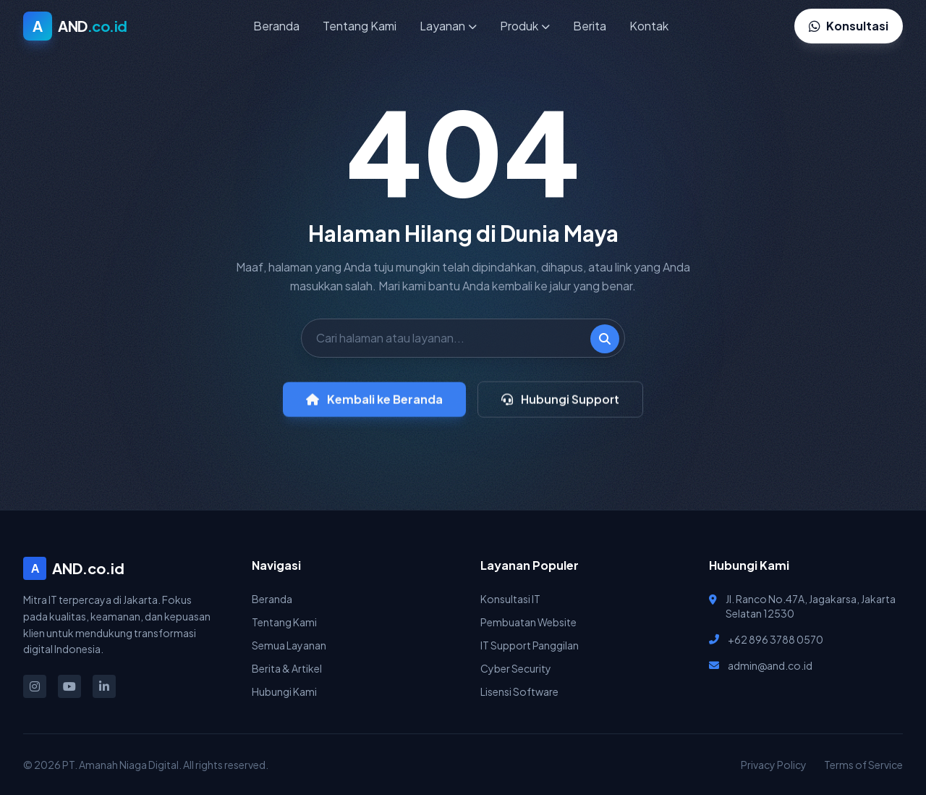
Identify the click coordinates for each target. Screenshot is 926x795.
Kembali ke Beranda (374, 405)
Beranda (276, 25)
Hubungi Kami (284, 691)
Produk (525, 25)
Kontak (648, 25)
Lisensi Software (519, 691)
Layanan (448, 25)
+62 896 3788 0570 (775, 639)
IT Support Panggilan (529, 645)
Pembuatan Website (528, 621)
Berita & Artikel (287, 668)
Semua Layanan (289, 645)
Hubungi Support (560, 405)
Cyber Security (515, 668)
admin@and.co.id (770, 665)
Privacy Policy (774, 764)
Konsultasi (848, 26)
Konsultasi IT (510, 598)
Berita (589, 25)
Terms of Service (863, 764)
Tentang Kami (359, 25)
